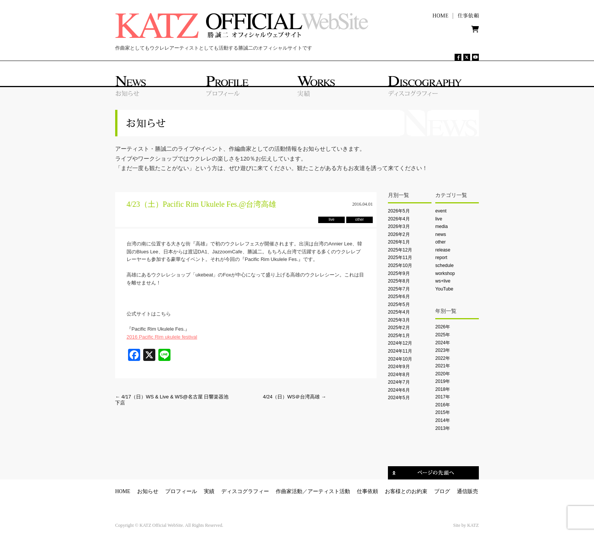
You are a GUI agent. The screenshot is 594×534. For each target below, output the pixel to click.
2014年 (442, 420)
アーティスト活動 (329, 491)
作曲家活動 (289, 491)
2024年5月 (399, 397)
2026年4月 (399, 219)
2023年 (442, 350)
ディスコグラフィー (245, 491)
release (442, 250)
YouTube (444, 289)
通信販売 (467, 491)
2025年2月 (399, 327)
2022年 (442, 358)
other (440, 242)
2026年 (442, 326)
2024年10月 (400, 359)
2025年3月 (399, 320)
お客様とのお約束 (406, 491)
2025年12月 (400, 250)
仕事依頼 (367, 491)
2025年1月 (399, 335)
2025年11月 (400, 257)
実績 (209, 491)
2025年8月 (399, 281)
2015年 (442, 412)
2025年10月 (400, 265)
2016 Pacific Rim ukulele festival (162, 337)
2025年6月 (399, 296)
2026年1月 (399, 242)
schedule (444, 265)
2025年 (442, 334)
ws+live (442, 281)
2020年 (442, 373)
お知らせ (147, 491)
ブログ (442, 491)
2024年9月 (399, 366)
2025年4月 (399, 312)
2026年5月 (399, 211)
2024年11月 (400, 351)
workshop (445, 273)
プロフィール (181, 491)
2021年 (442, 365)
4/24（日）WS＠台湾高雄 (294, 397)
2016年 (442, 405)
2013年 (442, 428)
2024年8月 (399, 374)
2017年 (442, 397)
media (441, 226)
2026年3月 (399, 226)
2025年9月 (399, 273)
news (440, 234)
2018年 (442, 389)
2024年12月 (400, 343)
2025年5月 (399, 304)
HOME (122, 491)
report (441, 257)
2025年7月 (399, 289)
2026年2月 (399, 234)
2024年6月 (399, 390)
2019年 (442, 381)
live (438, 219)
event (441, 211)
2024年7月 (399, 382)
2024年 (442, 342)
